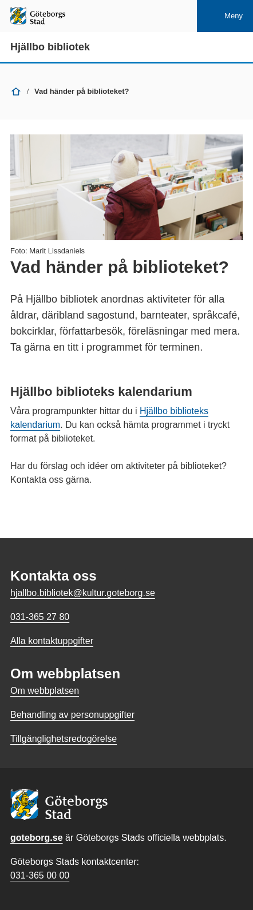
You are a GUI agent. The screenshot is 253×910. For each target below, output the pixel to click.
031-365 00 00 (39, 875)
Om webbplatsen (44, 691)
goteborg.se (36, 838)
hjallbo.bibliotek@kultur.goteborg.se (82, 593)
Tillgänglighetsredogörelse (63, 739)
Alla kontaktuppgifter (51, 641)
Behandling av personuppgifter (72, 715)
